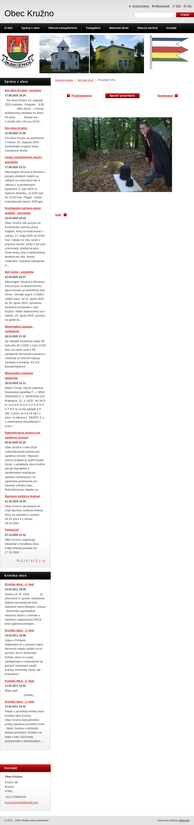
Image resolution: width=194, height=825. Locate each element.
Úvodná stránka (64, 80)
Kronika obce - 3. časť (19, 630)
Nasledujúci (165, 95)
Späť (58, 214)
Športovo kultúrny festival (22, 496)
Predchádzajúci (81, 95)
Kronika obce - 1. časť (19, 701)
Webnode (184, 820)
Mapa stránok (162, 6)
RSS (178, 6)
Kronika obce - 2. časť (19, 680)
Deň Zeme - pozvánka (19, 272)
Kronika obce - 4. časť (19, 584)
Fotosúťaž (12, 529)
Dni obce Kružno (16, 128)
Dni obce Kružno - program (23, 90)
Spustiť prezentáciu (122, 95)
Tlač (189, 6)
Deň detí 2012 (85, 80)
